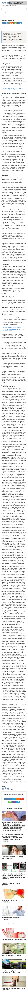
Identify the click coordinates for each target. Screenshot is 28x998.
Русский (3, 13)
